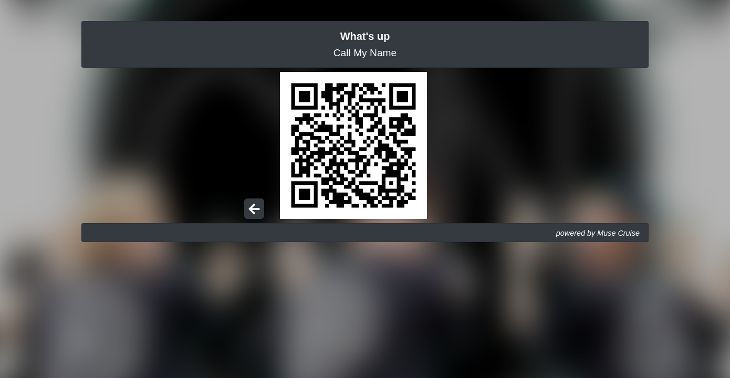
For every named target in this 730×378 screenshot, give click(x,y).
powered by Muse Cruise (598, 233)
